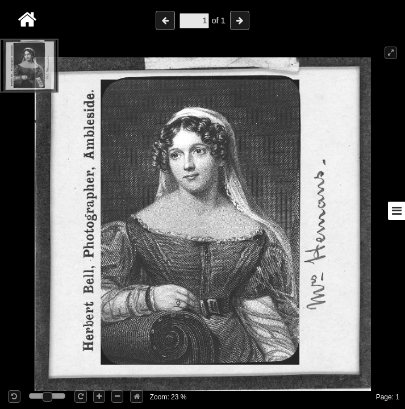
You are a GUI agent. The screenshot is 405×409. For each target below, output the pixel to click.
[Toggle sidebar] (396, 211)
